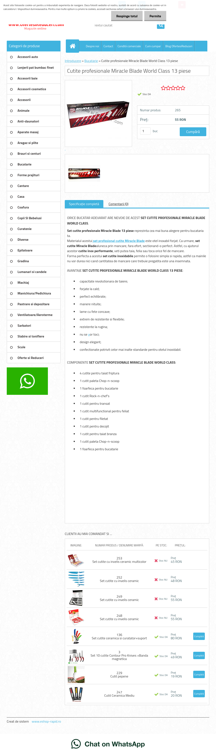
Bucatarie (91, 60)
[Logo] (36, 25)
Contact (108, 46)
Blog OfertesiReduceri (178, 46)
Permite (155, 16)
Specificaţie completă (84, 203)
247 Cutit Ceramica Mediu (119, 693)
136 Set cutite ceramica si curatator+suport (119, 636)
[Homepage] (74, 46)
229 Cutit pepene (119, 674)
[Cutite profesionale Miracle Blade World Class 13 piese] (83, 158)
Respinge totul (126, 16)
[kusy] (145, 131)
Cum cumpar (153, 46)
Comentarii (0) (118, 203)
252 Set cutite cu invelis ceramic (119, 579)
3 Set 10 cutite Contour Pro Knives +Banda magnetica (119, 655)
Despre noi (92, 46)
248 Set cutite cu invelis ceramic (119, 617)
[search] (161, 25)
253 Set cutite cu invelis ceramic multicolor (119, 560)
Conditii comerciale (129, 46)
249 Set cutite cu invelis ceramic (119, 598)
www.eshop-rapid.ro (46, 721)
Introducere (73, 60)
